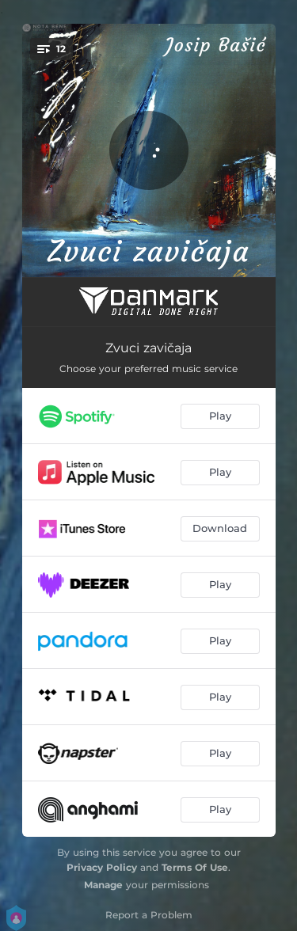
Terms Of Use (195, 867)
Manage (103, 885)
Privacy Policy (102, 867)
